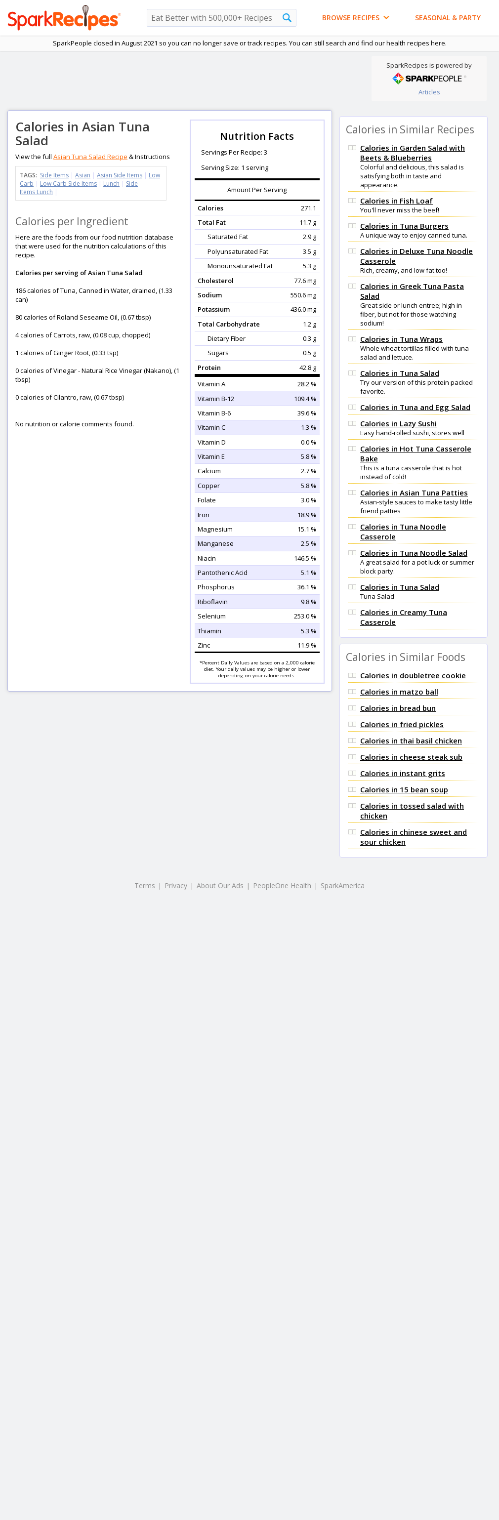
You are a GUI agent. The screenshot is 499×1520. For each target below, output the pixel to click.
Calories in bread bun (398, 708)
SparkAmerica (343, 885)
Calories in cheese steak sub (411, 757)
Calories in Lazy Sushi (398, 423)
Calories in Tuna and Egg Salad (415, 407)
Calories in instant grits (402, 773)
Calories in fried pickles (402, 724)
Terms (144, 885)
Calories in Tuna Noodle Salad (413, 553)
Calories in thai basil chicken (411, 740)
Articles (429, 91)
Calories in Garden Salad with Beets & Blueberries (412, 153)
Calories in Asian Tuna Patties (414, 492)
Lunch (111, 183)
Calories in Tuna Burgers (404, 226)
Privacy (176, 885)
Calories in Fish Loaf (396, 200)
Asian (82, 175)
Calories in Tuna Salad (399, 373)
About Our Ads (220, 885)
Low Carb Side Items (68, 183)
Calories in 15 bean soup (404, 789)
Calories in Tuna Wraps (401, 339)
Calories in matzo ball (399, 692)
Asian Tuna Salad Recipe (90, 156)
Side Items (54, 175)
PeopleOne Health (282, 885)
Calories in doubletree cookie (413, 675)
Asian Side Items (119, 175)
